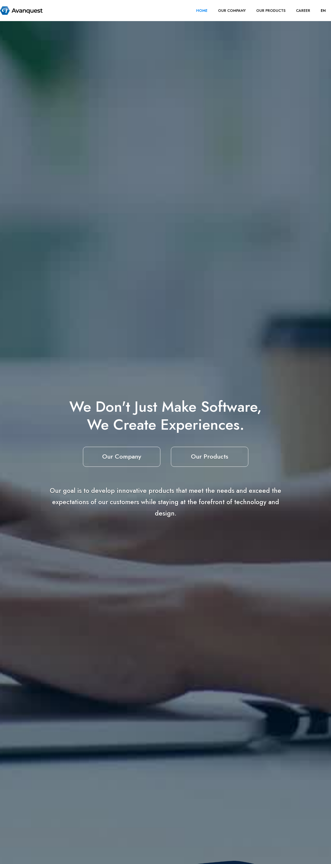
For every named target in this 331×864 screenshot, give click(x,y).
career (303, 10)
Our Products (209, 456)
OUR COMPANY (232, 10)
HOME (202, 10)
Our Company (121, 456)
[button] (323, 10)
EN (323, 10)
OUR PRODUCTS (270, 10)
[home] (21, 10)
